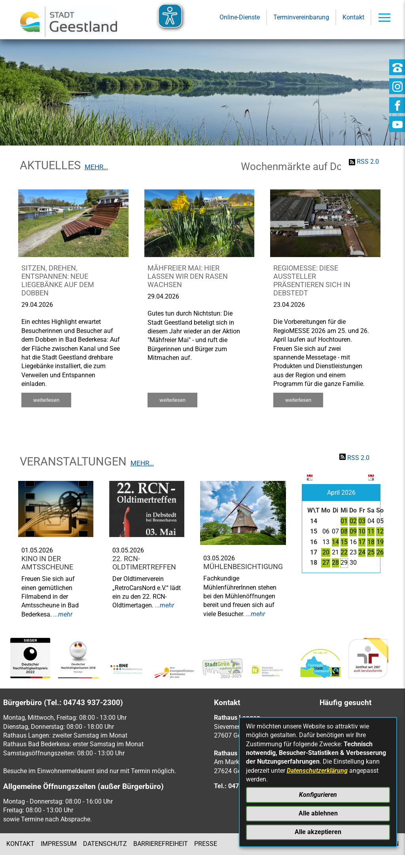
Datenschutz (105, 843)
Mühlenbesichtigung (243, 567)
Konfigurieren (318, 794)
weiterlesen (46, 400)
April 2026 (341, 492)
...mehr (62, 614)
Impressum (59, 843)
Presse (205, 843)
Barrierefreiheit (160, 843)
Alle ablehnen (318, 813)
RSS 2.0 (368, 161)
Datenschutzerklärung (317, 770)
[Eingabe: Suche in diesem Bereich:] (191, 94)
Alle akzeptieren (318, 832)
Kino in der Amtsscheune (47, 563)
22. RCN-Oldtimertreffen (144, 563)
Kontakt (20, 843)
